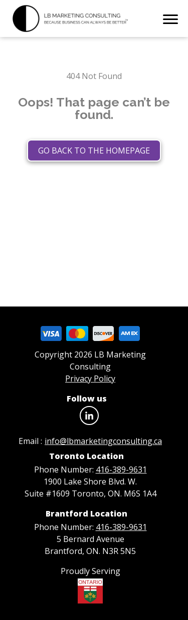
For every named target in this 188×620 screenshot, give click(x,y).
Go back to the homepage (94, 150)
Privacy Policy (90, 378)
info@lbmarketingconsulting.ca (103, 441)
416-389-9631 (121, 469)
